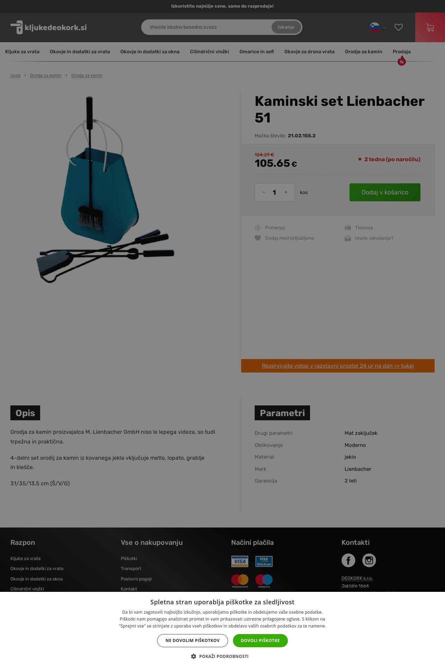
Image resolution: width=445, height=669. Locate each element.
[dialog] (222, 334)
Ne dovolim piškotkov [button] (192, 640)
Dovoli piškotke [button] (260, 640)
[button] (222, 656)
